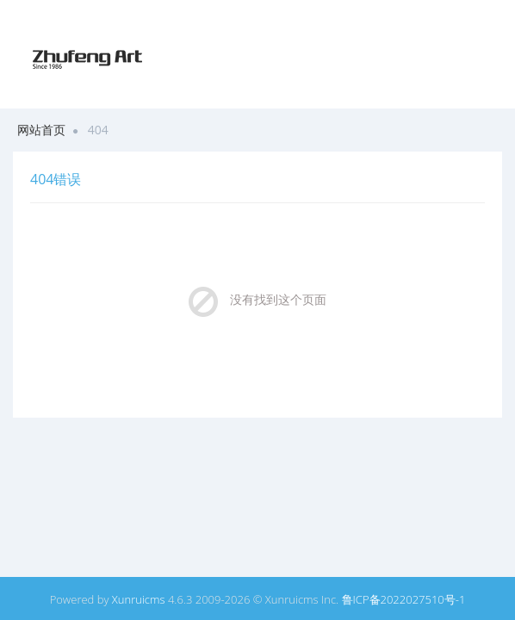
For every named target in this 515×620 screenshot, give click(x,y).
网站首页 (41, 129)
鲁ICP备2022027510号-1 (404, 599)
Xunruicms (138, 599)
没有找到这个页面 (278, 299)
